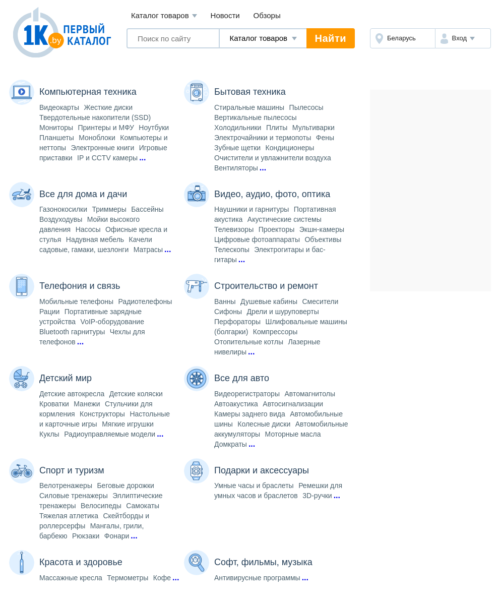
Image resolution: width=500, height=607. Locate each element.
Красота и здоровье (80, 562)
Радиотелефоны (145, 301)
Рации (49, 312)
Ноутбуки (154, 128)
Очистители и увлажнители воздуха (272, 158)
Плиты (277, 128)
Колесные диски (263, 424)
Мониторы (56, 128)
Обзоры (267, 15)
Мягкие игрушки (128, 424)
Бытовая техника (250, 92)
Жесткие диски (108, 107)
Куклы (49, 434)
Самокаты (142, 506)
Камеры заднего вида (249, 414)
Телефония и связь (79, 286)
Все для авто (241, 378)
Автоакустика (236, 404)
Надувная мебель (95, 239)
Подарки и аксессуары (261, 470)
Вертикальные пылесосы (255, 117)
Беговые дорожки (125, 485)
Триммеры (109, 209)
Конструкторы (102, 414)
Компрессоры (275, 332)
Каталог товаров (164, 16)
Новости (225, 15)
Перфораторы (237, 322)
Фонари (117, 536)
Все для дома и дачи (83, 194)
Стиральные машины (249, 107)
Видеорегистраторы (247, 394)
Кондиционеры (290, 148)
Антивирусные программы (257, 578)
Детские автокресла (71, 394)
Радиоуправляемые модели (109, 434)
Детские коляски (136, 394)
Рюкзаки (85, 536)
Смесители (320, 301)
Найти (330, 38)
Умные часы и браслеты (254, 485)
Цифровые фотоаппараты (257, 239)
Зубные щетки (237, 148)
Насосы (88, 229)
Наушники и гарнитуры (251, 209)
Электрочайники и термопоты (262, 138)
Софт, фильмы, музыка (263, 562)
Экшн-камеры (321, 229)
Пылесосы (306, 107)
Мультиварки (313, 128)
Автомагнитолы (309, 394)
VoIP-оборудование (112, 322)
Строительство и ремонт (266, 286)
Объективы (322, 239)
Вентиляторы (236, 168)
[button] (462, 38)
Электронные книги (103, 148)
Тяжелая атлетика (68, 516)
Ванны (225, 301)
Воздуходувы (60, 219)
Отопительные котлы (248, 342)
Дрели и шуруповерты (282, 312)
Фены (325, 138)
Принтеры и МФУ (106, 128)
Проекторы (277, 229)
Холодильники (237, 128)
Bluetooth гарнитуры (72, 332)
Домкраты (230, 444)
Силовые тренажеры (73, 496)
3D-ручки (317, 496)
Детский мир (65, 378)
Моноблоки (97, 138)
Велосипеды (101, 506)
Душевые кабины (268, 301)
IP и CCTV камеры (107, 158)
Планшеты (56, 138)
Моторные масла (293, 434)
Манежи (87, 404)
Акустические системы (284, 219)
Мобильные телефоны (76, 301)
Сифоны (228, 312)
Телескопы (231, 250)
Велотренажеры (65, 485)
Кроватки (54, 404)
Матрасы (148, 250)
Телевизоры (234, 229)
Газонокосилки (63, 209)
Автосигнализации (293, 404)
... (142, 157)
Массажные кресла (70, 578)
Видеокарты (59, 107)
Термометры (127, 578)
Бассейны (147, 209)
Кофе (162, 578)
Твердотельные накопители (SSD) (95, 117)
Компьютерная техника (88, 92)
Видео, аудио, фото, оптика (272, 194)
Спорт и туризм (71, 470)
